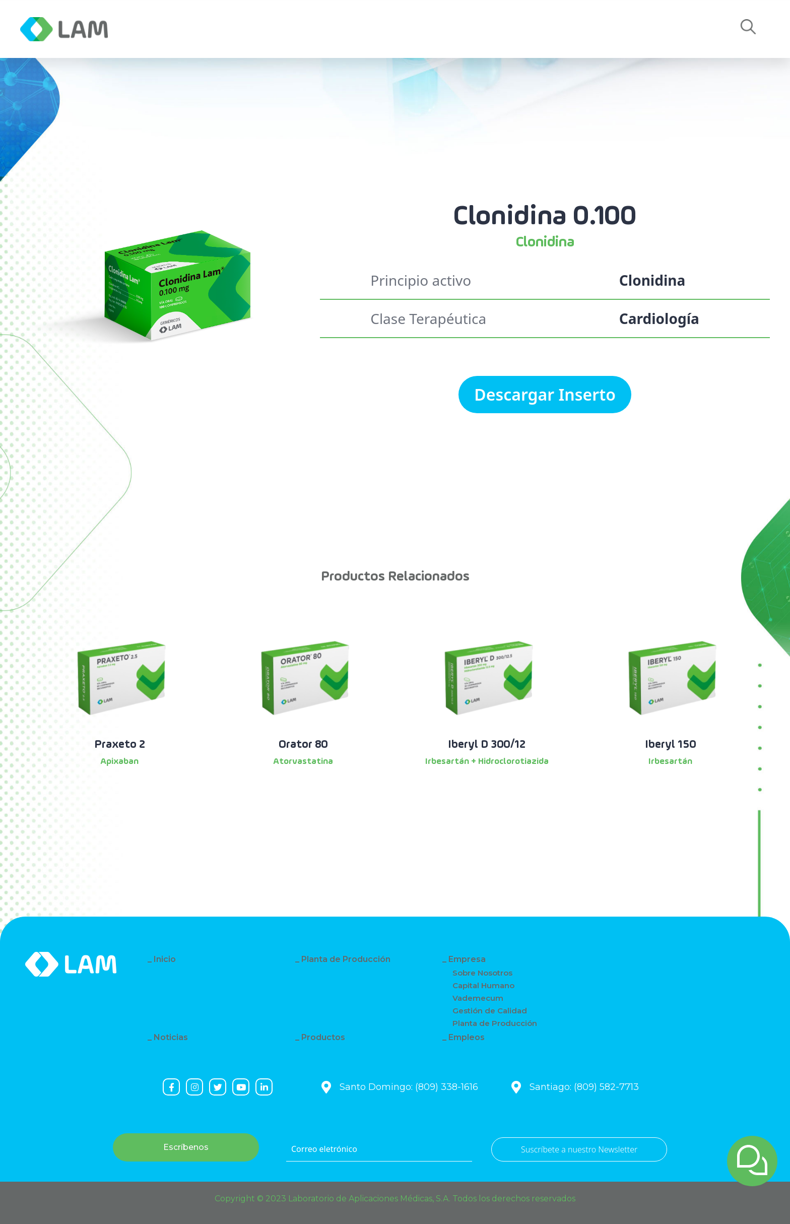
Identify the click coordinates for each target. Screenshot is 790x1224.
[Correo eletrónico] (379, 1149)
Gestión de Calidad (489, 1010)
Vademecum (477, 998)
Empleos (488, 29)
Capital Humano (483, 985)
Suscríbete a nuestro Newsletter (579, 1149)
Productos (323, 29)
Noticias (241, 29)
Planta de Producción (345, 959)
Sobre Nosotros (482, 973)
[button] (748, 29)
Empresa (165, 29)
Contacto (408, 29)
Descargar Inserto (545, 394)
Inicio (165, 959)
